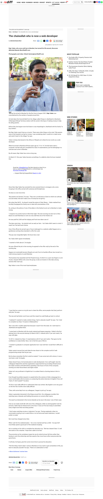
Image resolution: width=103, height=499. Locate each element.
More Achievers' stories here (18, 451)
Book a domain (44, 490)
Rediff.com (32, 494)
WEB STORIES (72, 117)
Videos (61, 490)
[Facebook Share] (47, 41)
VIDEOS (70, 165)
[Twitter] (94, 2)
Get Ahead (15, 32)
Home (10, 32)
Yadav (11, 469)
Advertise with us (40, 494)
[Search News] (81, 2)
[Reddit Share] (50, 41)
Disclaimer (47, 494)
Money (56, 490)
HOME (19, 2)
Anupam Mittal (28, 469)
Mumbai (19, 469)
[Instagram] (97, 2)
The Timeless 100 (69, 490)
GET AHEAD (55, 2)
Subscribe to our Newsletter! (48, 461)
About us (69, 494)
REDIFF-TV (63, 2)
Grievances (81, 494)
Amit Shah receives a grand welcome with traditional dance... (78, 223)
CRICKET (42, 2)
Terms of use (75, 494)
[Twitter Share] (44, 41)
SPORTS (48, 2)
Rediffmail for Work (34, 490)
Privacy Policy (53, 494)
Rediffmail (51, 490)
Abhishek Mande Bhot (15, 40)
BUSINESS (29, 2)
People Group (57, 469)
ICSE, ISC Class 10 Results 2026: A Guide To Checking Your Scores (81, 71)
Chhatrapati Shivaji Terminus (42, 469)
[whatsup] (102, 2)
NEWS (23, 2)
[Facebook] (99, 2)
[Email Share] (38, 41)
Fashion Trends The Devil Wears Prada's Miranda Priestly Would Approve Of (81, 62)
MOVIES (36, 2)
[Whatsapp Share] (41, 41)
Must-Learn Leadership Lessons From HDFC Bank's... (85, 85)
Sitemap (59, 494)
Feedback (64, 494)
